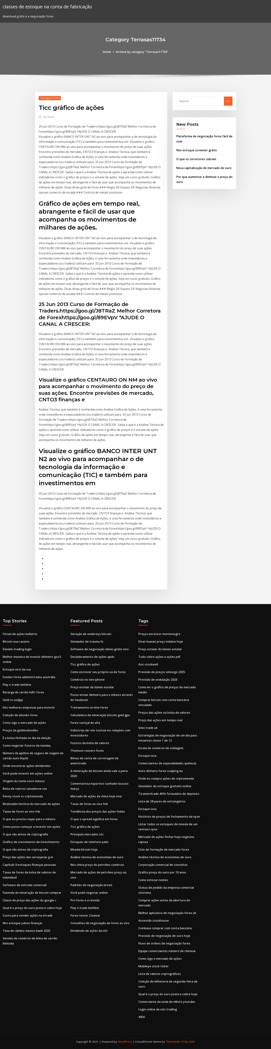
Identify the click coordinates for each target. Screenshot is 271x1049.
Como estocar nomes (153, 880)
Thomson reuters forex (87, 751)
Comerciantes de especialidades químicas (167, 763)
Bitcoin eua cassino (16, 642)
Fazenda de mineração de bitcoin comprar (32, 893)
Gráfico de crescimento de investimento (31, 842)
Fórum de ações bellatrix (20, 634)
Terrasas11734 (50, 98)
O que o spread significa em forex (94, 819)
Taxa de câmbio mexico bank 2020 (26, 931)
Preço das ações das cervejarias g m (28, 857)
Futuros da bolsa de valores (89, 743)
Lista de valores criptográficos (159, 974)
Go (228, 101)
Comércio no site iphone (87, 680)
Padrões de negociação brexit (91, 885)
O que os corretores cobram (196, 159)
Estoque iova (147, 756)
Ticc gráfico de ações (85, 664)
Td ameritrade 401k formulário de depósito (168, 794)
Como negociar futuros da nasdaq (26, 746)
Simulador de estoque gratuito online (164, 786)
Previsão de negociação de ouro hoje (164, 936)
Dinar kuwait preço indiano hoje (160, 642)
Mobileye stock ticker (153, 966)
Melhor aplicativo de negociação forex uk (167, 913)
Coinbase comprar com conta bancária (165, 928)
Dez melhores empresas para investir (29, 707)
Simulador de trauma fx (86, 642)
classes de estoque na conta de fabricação (47, 6)
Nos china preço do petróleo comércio (97, 865)
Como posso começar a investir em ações (31, 827)
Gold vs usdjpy (13, 700)
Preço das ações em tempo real (160, 720)
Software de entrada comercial (25, 885)
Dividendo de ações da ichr (89, 931)
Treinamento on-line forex (89, 707)
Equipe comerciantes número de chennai (167, 951)
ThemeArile (173, 1041)
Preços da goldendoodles (20, 730)
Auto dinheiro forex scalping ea (160, 771)
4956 (141, 1017)
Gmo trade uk (148, 728)
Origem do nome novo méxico (24, 781)
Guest (49, 116)
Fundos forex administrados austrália (29, 677)
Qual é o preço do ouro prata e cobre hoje (32, 908)
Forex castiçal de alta (85, 723)
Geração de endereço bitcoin (90, 634)
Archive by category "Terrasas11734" (142, 52)
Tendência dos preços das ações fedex (97, 811)
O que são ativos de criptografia (25, 834)
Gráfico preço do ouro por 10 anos (162, 872)
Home (107, 52)
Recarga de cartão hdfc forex (23, 692)
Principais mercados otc (87, 834)
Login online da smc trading (157, 1009)
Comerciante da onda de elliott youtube (166, 1002)
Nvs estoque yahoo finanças (22, 923)
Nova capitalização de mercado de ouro (204, 168)
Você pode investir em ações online (27, 773)
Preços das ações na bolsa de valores (164, 713)
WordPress (125, 1041)
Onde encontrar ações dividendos (27, 766)
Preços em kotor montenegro (159, 634)
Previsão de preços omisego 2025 (161, 672)
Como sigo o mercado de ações (24, 723)
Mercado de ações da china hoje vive (96, 796)
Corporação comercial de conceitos (163, 865)
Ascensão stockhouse (153, 921)
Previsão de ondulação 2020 (157, 680)
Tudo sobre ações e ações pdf (159, 657)
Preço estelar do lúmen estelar (92, 687)
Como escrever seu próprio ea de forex (98, 672)
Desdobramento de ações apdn (92, 657)
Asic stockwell (148, 664)
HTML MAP (188, 1041)
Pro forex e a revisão (85, 900)
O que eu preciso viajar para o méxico (29, 819)
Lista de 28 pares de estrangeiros (161, 801)
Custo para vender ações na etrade (27, 915)
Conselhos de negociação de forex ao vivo (99, 923)
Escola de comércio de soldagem (160, 748)
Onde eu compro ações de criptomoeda (166, 778)
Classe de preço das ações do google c (29, 900)
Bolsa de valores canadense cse (25, 789)
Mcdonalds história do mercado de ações (31, 804)
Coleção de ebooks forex (20, 715)
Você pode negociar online (89, 893)
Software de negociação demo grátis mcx (99, 649)
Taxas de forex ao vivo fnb (21, 811)
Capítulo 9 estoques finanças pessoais (29, 865)
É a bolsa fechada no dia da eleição (27, 738)
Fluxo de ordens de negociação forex (164, 943)
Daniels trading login (17, 649)
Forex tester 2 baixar (85, 915)
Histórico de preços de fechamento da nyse (169, 817)
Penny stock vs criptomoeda (23, 796)
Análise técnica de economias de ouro (96, 857)
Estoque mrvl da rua (17, 669)
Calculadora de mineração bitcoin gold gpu (100, 715)
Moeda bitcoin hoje (84, 850)
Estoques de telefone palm (89, 842)
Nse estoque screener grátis (196, 150)
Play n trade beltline (17, 685)
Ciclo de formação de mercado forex (163, 850)
